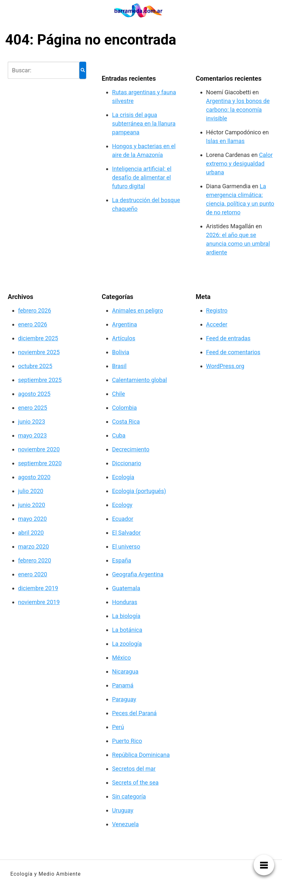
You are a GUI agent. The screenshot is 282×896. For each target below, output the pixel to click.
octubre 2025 (35, 366)
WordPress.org (225, 366)
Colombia (124, 407)
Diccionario (126, 463)
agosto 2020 (34, 477)
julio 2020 (30, 491)
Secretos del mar (134, 768)
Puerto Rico (127, 740)
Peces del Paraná (134, 713)
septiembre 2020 (40, 463)
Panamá (122, 685)
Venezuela (125, 824)
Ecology (122, 504)
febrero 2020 (34, 560)
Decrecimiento (130, 449)
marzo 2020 (33, 546)
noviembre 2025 (39, 352)
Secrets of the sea (135, 782)
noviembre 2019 (39, 602)
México (121, 657)
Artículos (123, 338)
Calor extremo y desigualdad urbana (239, 163)
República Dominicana (141, 754)
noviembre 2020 (39, 449)
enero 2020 (32, 574)
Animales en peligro (137, 310)
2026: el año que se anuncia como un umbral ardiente (238, 244)
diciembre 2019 (38, 588)
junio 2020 (31, 504)
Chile (118, 393)
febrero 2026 (34, 310)
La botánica (127, 629)
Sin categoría (129, 796)
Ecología (123, 477)
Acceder (216, 324)
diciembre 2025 (38, 338)
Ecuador (122, 518)
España (121, 560)
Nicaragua (125, 671)
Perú (118, 727)
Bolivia (120, 352)
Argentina (124, 324)
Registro (217, 310)
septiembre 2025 (40, 379)
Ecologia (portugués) (139, 491)
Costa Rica (126, 421)
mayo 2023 (32, 435)
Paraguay (124, 699)
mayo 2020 (32, 518)
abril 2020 (31, 532)
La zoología (127, 643)
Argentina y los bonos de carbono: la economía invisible (238, 110)
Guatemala (126, 588)
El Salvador (126, 532)
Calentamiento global (139, 379)
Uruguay (122, 810)
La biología (126, 616)
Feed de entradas (228, 338)
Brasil (119, 366)
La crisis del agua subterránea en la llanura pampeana (144, 123)
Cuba (119, 435)
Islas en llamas (225, 141)
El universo (126, 546)
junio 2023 (31, 421)
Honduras (124, 602)
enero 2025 (32, 407)
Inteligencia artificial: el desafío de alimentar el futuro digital (141, 177)
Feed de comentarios (233, 352)
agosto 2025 (34, 393)
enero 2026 (32, 324)
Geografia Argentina (137, 574)
